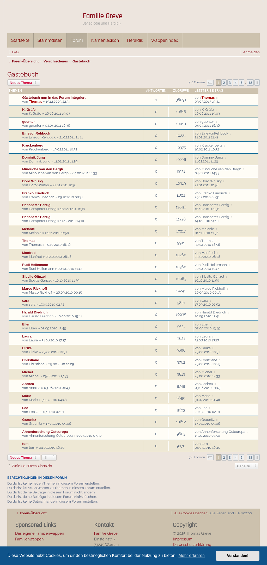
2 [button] (224, 82)
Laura (27, 336)
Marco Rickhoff (34, 288)
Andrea (28, 384)
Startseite (20, 40)
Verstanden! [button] (237, 556)
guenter (28, 122)
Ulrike (27, 348)
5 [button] (241, 82)
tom (25, 444)
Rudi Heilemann (35, 265)
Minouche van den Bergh (42, 169)
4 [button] (235, 82)
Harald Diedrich (34, 312)
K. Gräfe (28, 110)
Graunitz (29, 420)
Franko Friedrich (35, 193)
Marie (26, 396)
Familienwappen (29, 539)
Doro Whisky (32, 181)
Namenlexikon (105, 40)
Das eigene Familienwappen (39, 533)
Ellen (26, 324)
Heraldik (135, 40)
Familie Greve (102, 16)
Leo (25, 408)
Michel (27, 372)
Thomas (35, 101)
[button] (210, 83)
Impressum (182, 539)
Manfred (28, 253)
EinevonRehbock (36, 133)
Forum (76, 40)
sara (25, 300)
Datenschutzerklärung (192, 544)
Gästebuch (23, 74)
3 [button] (230, 82)
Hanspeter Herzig (36, 205)
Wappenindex (164, 40)
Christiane (30, 360)
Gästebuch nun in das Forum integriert (54, 98)
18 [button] (250, 82)
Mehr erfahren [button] (191, 555)
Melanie (28, 229)
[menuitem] (13, 52)
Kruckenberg (32, 145)
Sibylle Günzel (34, 276)
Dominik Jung (33, 157)
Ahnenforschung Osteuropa (45, 432)
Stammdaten (50, 40)
